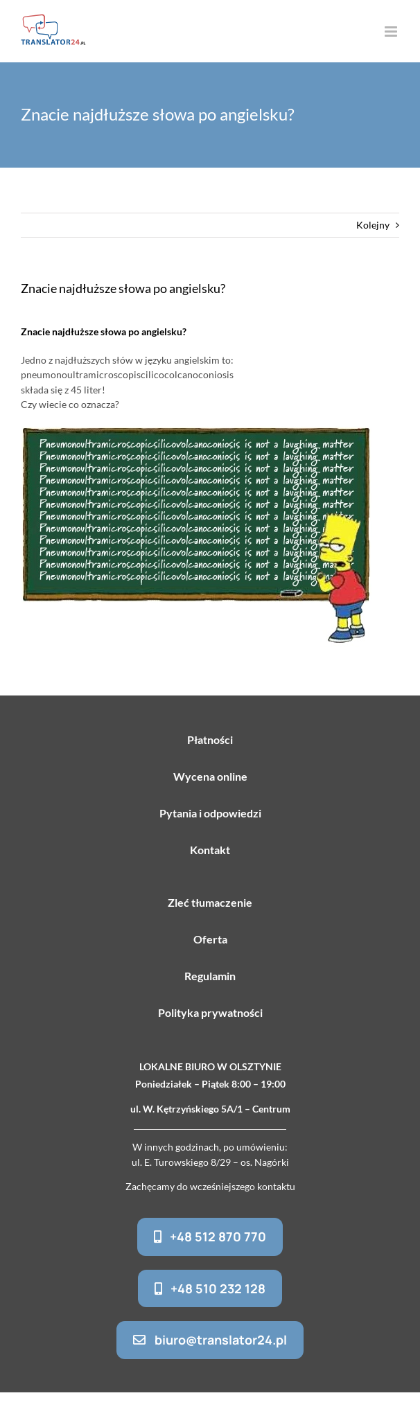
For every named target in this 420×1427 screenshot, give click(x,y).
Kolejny (373, 225)
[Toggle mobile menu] (392, 31)
